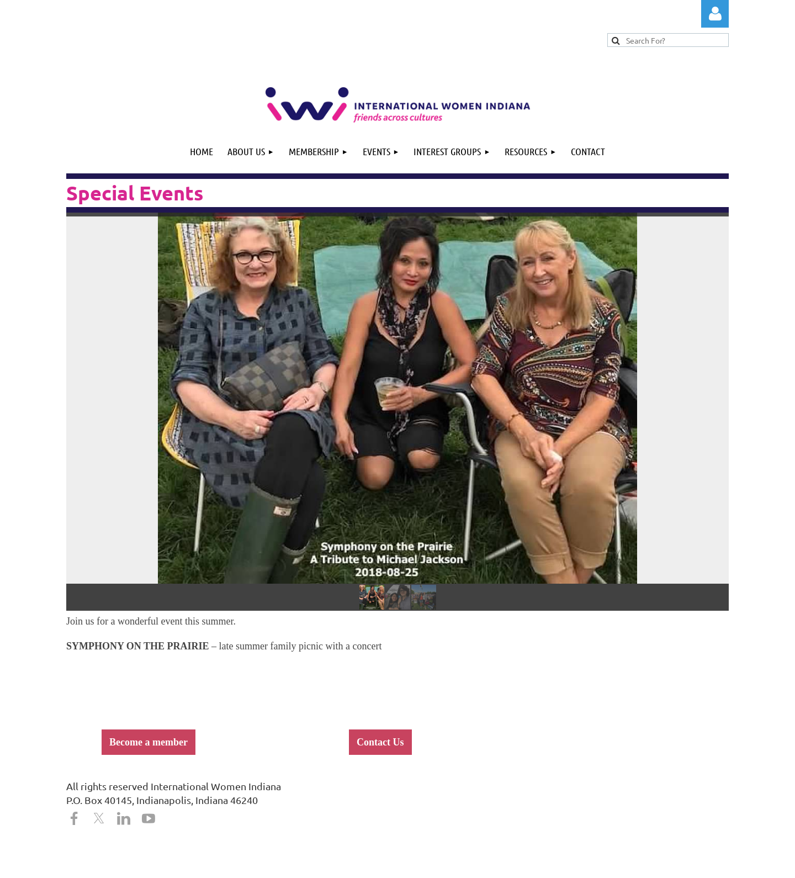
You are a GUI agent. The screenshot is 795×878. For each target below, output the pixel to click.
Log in (715, 14)
